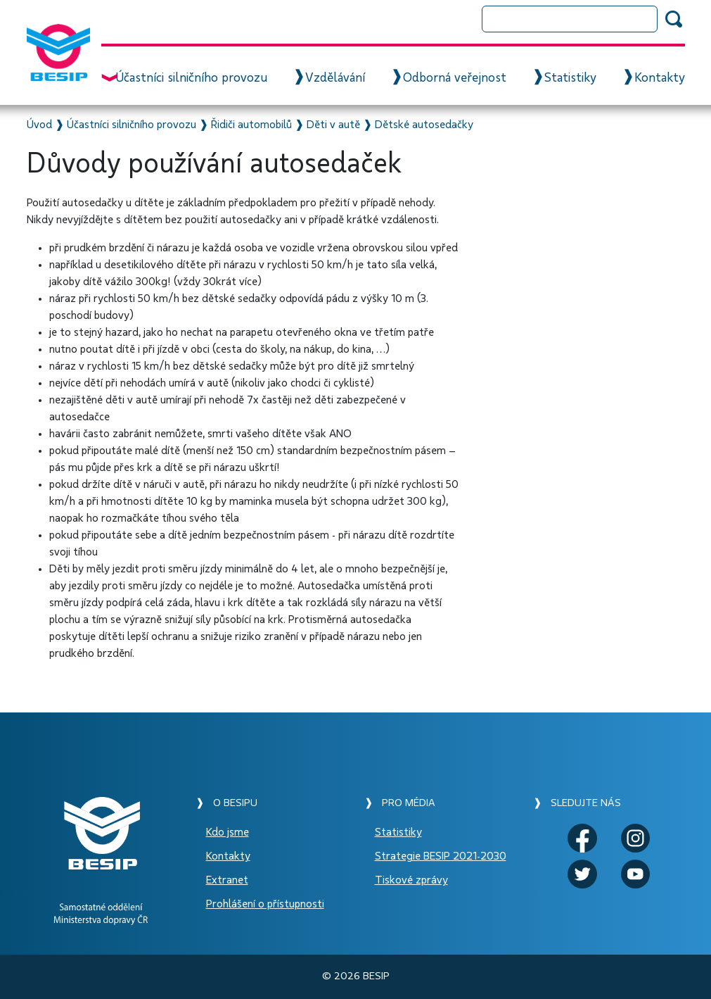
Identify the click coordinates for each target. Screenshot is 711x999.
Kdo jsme (227, 832)
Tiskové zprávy (411, 880)
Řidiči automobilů (251, 124)
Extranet (227, 880)
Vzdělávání (335, 78)
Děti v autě (333, 124)
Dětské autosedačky (424, 124)
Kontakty (659, 78)
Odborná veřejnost (454, 78)
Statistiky (570, 78)
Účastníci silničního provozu (191, 78)
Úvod (39, 124)
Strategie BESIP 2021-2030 (440, 856)
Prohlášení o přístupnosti (265, 904)
